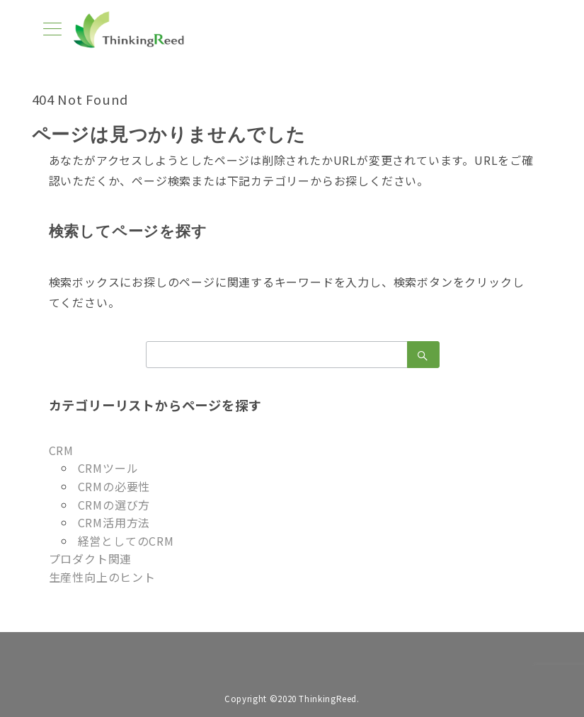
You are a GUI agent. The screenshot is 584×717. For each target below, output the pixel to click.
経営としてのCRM (126, 540)
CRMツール (108, 467)
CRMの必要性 (114, 486)
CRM (61, 450)
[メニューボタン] (52, 30)
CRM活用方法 (114, 522)
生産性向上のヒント (102, 576)
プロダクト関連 (90, 558)
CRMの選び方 (114, 504)
